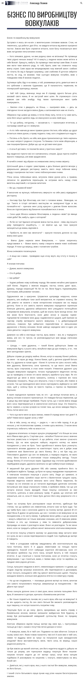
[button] (2, 3)
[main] (42, 19)
